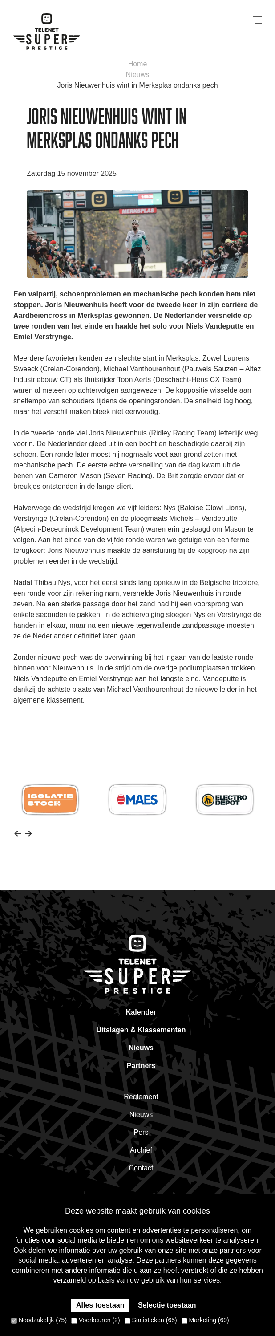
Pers (141, 1132)
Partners (141, 1065)
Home (137, 64)
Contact (141, 1168)
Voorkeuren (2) (95, 1320)
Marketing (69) (205, 1320)
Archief (141, 1150)
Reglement (141, 1096)
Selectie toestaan (167, 1305)
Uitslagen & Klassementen (141, 1030)
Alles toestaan (100, 1305)
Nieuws (137, 74)
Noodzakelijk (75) (39, 1320)
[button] (17, 833)
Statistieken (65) (151, 1320)
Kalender (141, 1012)
